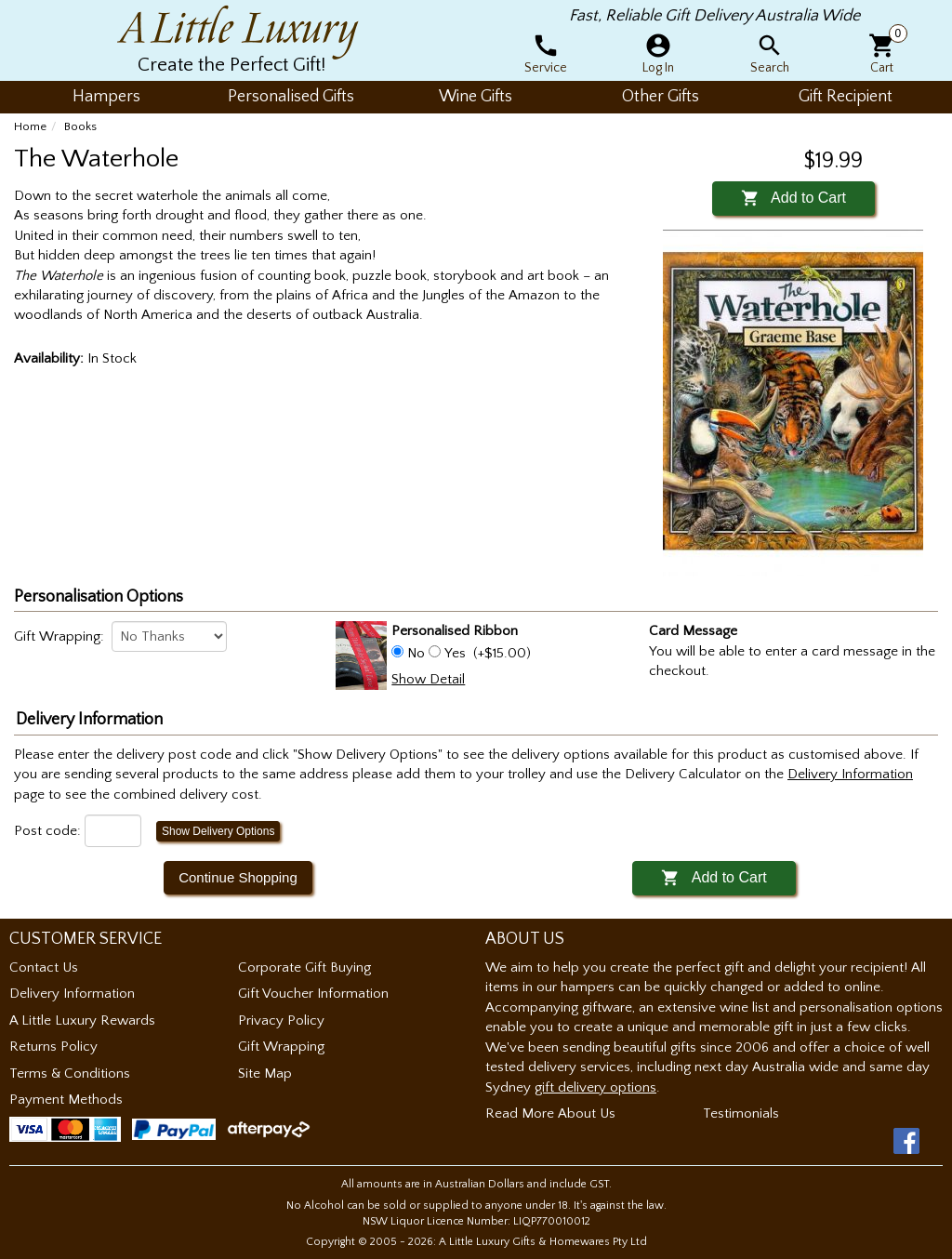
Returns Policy (53, 1046)
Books (80, 126)
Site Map (265, 1073)
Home (30, 126)
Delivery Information (72, 993)
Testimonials (741, 1113)
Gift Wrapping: (59, 636)
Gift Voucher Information (313, 993)
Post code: (47, 831)
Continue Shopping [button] (238, 877)
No (416, 653)
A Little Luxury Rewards (82, 1020)
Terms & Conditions (69, 1073)
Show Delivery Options (218, 831)
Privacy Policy (281, 1020)
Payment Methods (66, 1099)
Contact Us (43, 967)
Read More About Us (550, 1113)
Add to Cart (793, 197)
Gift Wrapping (281, 1046)
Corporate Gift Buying (304, 967)
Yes (455, 653)
